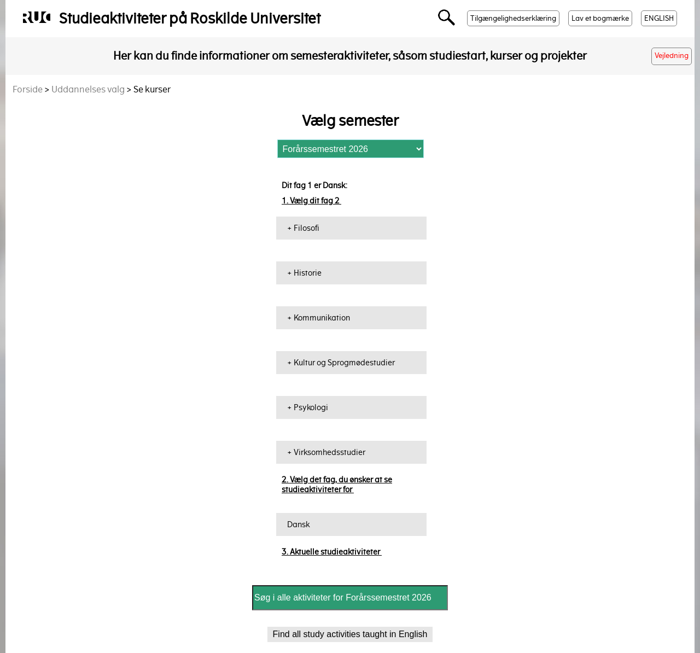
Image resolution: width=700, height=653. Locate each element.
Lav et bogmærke (600, 18)
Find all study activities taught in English (350, 634)
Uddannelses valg (88, 89)
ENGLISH (659, 18)
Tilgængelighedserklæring (513, 18)
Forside (28, 89)
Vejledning (672, 55)
